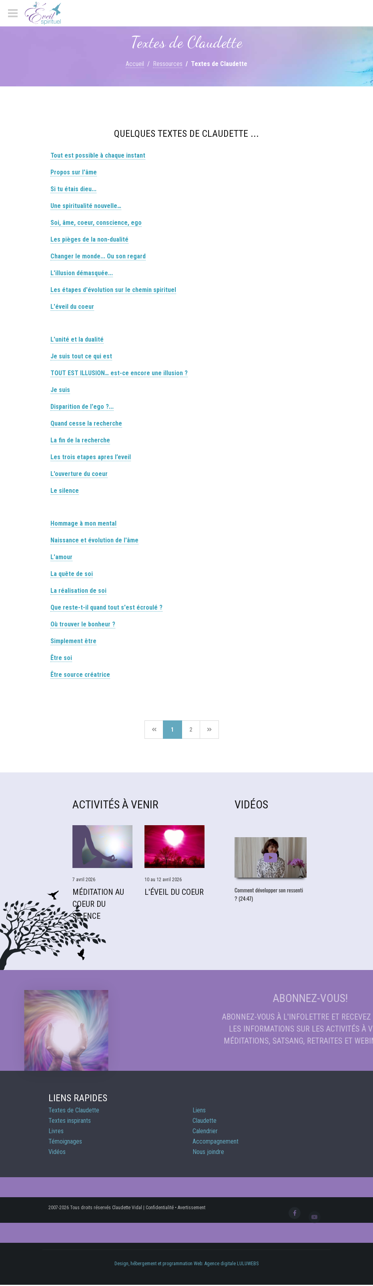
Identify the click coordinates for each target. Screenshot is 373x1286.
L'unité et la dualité (77, 339)
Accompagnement (216, 1141)
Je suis (60, 390)
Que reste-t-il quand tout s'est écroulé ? (106, 607)
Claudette (205, 1120)
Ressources (167, 64)
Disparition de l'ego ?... (82, 406)
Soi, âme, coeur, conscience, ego (96, 222)
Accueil (135, 64)
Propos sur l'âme (73, 172)
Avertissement (191, 1207)
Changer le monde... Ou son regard (98, 256)
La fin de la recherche (80, 440)
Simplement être (73, 641)
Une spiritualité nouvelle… (85, 206)
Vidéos (57, 1152)
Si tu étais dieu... (73, 189)
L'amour (61, 557)
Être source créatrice (80, 674)
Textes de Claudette (73, 1110)
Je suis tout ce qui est (81, 356)
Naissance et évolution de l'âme (94, 540)
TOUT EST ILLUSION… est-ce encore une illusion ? (119, 373)
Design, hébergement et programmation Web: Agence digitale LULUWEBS (186, 1263)
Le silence (64, 490)
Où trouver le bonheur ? (82, 624)
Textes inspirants (69, 1120)
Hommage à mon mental (83, 523)
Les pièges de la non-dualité (89, 239)
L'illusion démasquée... (81, 273)
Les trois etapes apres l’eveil (90, 457)
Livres (56, 1131)
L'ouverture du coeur (79, 474)
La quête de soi (71, 574)
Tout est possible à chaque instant (97, 155)
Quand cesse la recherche (86, 423)
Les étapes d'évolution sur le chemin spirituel (113, 290)
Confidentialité (160, 1207)
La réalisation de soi (78, 590)
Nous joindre (208, 1152)
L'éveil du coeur (72, 306)
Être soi (61, 658)
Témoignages (65, 1141)
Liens (199, 1110)
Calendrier (205, 1131)
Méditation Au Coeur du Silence (98, 904)
